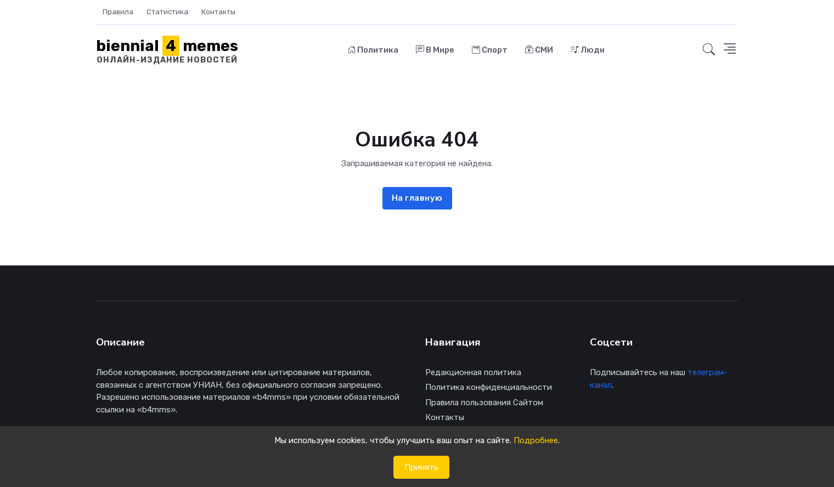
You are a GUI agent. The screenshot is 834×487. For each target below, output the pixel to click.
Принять (421, 467)
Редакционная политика (473, 372)
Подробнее (536, 440)
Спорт (490, 50)
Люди (588, 50)
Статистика (167, 12)
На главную (417, 198)
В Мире (435, 50)
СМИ (539, 50)
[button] (709, 49)
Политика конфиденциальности (488, 387)
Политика (373, 50)
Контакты (218, 12)
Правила (118, 12)
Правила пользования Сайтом (484, 402)
